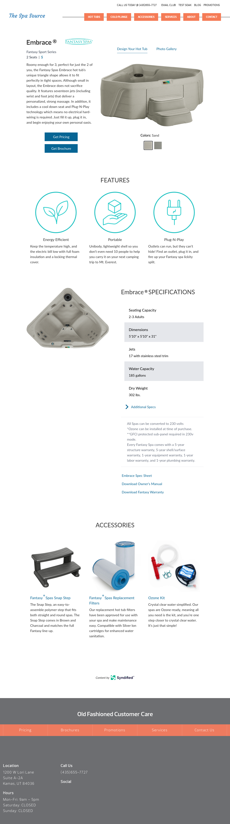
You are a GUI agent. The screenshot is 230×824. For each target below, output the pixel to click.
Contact (211, 17)
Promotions (212, 5)
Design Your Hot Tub (132, 49)
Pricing (25, 730)
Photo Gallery (166, 49)
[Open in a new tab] (162, 475)
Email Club (168, 5)
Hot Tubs (94, 17)
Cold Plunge (118, 17)
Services (171, 17)
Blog (197, 5)
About (191, 17)
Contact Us (204, 730)
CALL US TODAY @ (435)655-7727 (137, 5)
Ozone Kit (156, 597)
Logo (27, 17)
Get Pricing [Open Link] (61, 137)
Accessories (146, 17)
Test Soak (185, 5)
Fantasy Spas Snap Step (50, 597)
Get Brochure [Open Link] (61, 148)
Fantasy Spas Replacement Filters (112, 600)
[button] (148, 145)
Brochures (70, 730)
